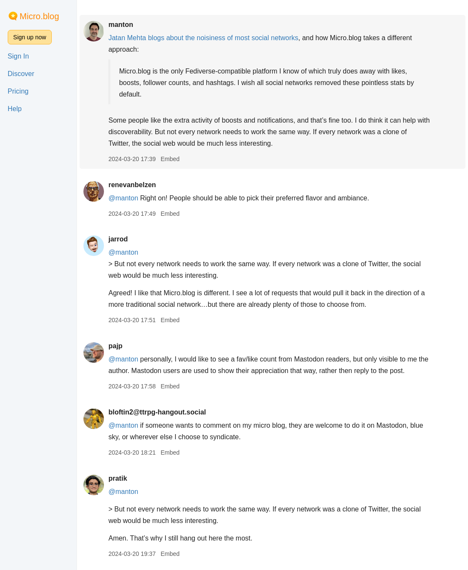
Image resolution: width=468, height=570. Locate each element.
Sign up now (29, 37)
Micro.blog (39, 16)
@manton (123, 198)
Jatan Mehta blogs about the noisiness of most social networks (203, 37)
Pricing (18, 91)
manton (120, 24)
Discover (21, 73)
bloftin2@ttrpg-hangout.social (157, 412)
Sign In (18, 56)
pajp (115, 346)
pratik (117, 478)
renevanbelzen (132, 184)
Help (15, 108)
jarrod (117, 239)
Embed (169, 159)
